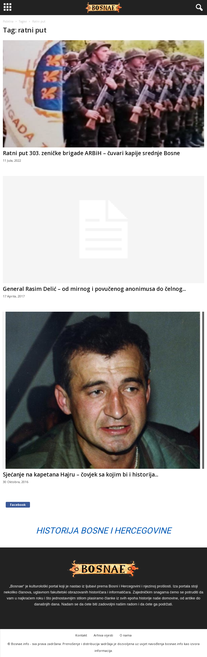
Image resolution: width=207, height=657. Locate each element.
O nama (126, 635)
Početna (8, 21)
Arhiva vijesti (103, 635)
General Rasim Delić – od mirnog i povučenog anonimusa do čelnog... (94, 289)
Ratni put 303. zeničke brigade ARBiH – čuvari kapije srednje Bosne (91, 153)
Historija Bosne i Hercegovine (103, 531)
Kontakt (81, 635)
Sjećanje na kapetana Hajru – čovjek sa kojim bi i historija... (80, 474)
